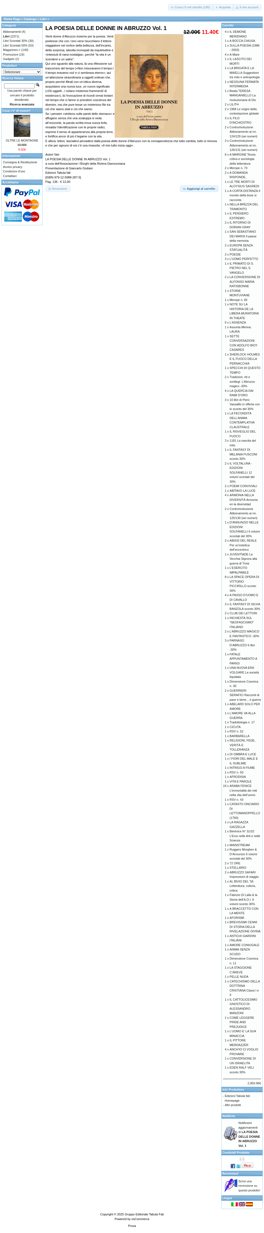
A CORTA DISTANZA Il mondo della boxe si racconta (245, 195)
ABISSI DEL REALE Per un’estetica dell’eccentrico (243, 545)
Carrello (228, 25)
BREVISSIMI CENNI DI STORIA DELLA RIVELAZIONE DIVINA (245, 926)
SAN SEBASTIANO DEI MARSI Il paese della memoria (243, 236)
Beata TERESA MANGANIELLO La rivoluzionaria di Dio (243, 95)
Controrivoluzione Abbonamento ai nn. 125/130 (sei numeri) (243, 513)
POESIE (235, 254)
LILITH (234, 104)
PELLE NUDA (239, 976)
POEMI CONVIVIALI (243, 486)
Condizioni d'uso (14, 171)
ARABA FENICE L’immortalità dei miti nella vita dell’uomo (243, 790)
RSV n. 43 (236, 799)
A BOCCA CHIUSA (242, 40)
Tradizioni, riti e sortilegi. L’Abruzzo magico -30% (242, 381)
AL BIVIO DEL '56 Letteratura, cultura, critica (243, 886)
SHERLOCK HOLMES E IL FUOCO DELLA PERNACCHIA (245, 359)
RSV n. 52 (236, 731)
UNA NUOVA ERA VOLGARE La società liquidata (244, 672)
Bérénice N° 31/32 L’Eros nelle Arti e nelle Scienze (245, 836)
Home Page (12, 19)
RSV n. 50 (236, 772)
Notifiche (228, 1116)
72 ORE (235, 863)
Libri (43, 19)
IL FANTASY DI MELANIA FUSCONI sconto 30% (243, 454)
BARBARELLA (239, 736)
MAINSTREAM (240, 845)
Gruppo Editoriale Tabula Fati (144, 1214)
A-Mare (235, 54)
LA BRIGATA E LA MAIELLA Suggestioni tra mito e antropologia (245, 72)
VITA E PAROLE (241, 781)
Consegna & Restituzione (20, 162)
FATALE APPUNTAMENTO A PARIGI (243, 659)
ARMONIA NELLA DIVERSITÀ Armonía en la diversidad (244, 499)
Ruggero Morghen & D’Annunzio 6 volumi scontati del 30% (243, 854)
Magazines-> (11, 49)
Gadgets (9, 59)
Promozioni (10, 54)
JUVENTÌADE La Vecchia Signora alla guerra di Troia (243, 559)
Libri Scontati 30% (15, 40)
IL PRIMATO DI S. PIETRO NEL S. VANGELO (242, 268)
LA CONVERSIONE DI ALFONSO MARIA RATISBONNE (245, 281)
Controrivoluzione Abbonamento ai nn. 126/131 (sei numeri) (243, 145)
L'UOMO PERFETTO (244, 258)
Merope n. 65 (239, 300)
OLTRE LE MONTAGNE (22, 140)
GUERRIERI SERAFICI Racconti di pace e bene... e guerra (245, 695)
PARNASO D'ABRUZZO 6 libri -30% (242, 645)
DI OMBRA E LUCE (243, 754)
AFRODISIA (238, 776)
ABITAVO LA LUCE (242, 490)
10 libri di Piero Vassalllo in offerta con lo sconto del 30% (245, 404)
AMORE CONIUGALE (244, 945)
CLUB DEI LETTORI (243, 613)
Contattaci (10, 176)
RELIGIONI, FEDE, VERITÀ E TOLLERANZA (242, 745)
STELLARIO (238, 867)
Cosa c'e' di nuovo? (16, 110)
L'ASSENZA (238, 322)
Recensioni (230, 1173)
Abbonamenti (12, 31)
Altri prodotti (233, 1105)
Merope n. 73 (239, 168)
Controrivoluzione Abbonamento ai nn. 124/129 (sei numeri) (243, 132)
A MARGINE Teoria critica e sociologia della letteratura (242, 159)
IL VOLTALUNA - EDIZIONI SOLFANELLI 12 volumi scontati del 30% (242, 472)
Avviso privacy (12, 167)
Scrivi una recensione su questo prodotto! (249, 1186)
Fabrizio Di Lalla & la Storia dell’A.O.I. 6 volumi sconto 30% (243, 899)
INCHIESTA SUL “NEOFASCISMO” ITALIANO (242, 622)
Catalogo (30, 19)
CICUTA (235, 727)
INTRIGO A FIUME (242, 767)
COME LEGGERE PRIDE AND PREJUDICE (242, 1022)
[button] (190, 7)
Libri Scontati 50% (15, 45)
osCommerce (140, 1219)
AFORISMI (237, 917)
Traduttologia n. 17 (242, 722)
